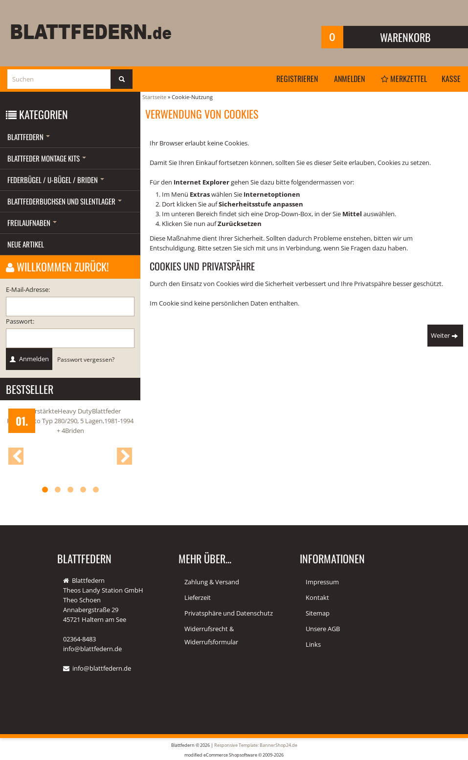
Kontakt (317, 597)
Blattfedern (28, 136)
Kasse (451, 78)
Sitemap (318, 613)
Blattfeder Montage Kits (46, 158)
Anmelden (349, 78)
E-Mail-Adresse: (28, 289)
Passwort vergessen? (85, 359)
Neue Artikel (25, 244)
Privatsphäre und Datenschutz (228, 613)
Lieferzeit (197, 597)
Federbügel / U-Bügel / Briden (55, 179)
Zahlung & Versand (211, 581)
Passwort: (20, 321)
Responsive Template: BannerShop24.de (255, 745)
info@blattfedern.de (101, 668)
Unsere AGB (323, 628)
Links (313, 644)
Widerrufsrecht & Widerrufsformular (211, 635)
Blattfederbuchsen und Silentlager (64, 201)
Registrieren (297, 78)
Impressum (322, 581)
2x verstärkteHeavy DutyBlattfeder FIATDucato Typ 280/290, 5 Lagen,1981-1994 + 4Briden (70, 421)
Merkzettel (404, 78)
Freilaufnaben (32, 222)
